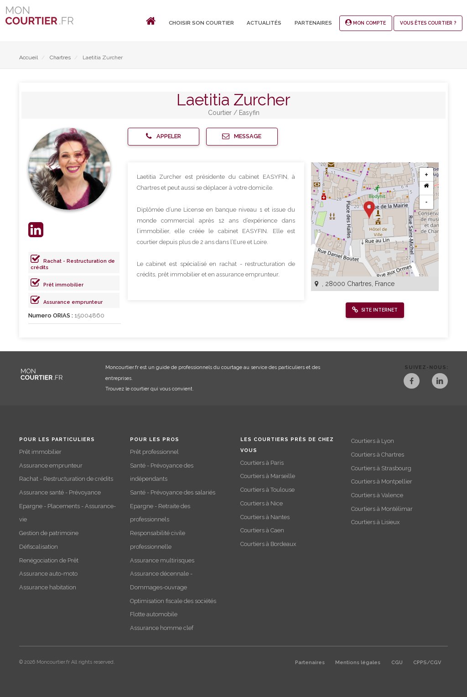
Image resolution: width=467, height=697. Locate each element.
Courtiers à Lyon (372, 440)
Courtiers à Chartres (377, 454)
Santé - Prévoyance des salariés (172, 492)
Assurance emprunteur (73, 302)
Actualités (264, 23)
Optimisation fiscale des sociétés (173, 601)
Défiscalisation (38, 546)
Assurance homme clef (161, 627)
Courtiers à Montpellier (381, 481)
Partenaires (313, 23)
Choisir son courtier (201, 23)
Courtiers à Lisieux (375, 522)
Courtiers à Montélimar (382, 508)
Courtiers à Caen (262, 530)
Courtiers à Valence (377, 495)
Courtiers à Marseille (267, 476)
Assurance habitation (47, 587)
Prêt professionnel (154, 451)
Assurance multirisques (162, 560)
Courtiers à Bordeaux (268, 544)
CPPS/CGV (427, 663)
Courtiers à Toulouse (267, 489)
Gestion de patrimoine (48, 533)
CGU (397, 663)
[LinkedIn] (440, 382)
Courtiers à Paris (262, 462)
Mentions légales (357, 663)
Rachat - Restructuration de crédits (66, 478)
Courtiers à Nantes (265, 517)
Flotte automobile (153, 614)
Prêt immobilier (63, 285)
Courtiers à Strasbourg (381, 468)
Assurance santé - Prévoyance (60, 492)
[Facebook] (412, 382)
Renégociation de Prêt (48, 560)
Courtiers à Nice (261, 503)
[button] (163, 137)
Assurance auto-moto (48, 573)
